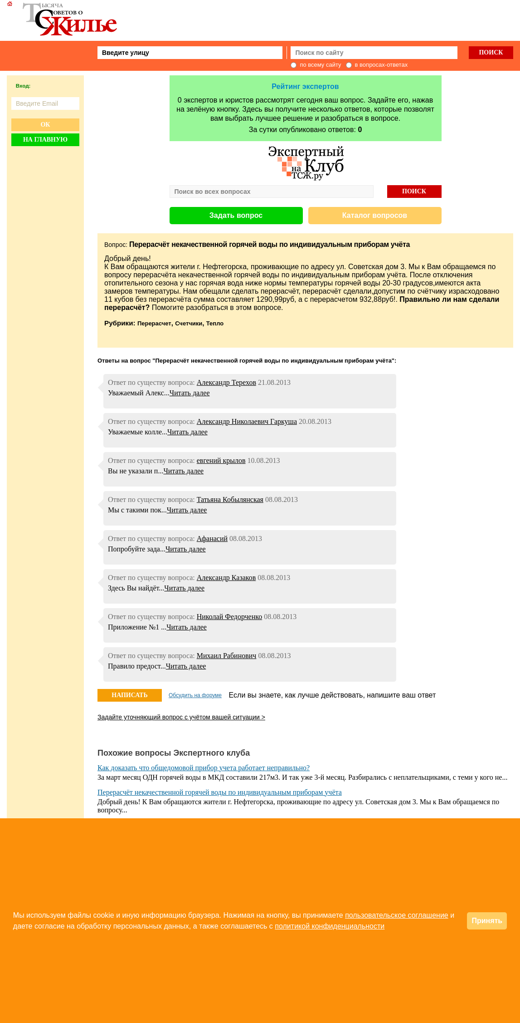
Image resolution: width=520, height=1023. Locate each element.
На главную (45, 139)
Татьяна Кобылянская (230, 499)
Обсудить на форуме (195, 695)
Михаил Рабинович (227, 655)
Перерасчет (154, 323)
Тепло (215, 323)
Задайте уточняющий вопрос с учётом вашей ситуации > (181, 717)
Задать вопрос (235, 215)
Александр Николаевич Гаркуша (247, 421)
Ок (45, 124)
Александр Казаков (226, 577)
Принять (486, 921)
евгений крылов (221, 460)
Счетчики (188, 323)
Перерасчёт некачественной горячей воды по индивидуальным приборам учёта (219, 792)
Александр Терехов (226, 382)
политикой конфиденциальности (329, 926)
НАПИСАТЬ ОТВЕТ (129, 697)
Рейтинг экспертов (305, 86)
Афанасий (212, 538)
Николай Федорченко (229, 616)
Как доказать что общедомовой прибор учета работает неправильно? (203, 768)
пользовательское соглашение (396, 915)
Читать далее (190, 393)
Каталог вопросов (374, 215)
